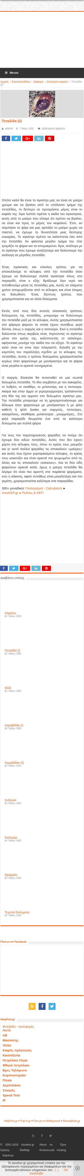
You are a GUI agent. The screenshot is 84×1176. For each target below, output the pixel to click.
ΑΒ (5, 1035)
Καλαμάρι (11, 837)
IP (4, 1100)
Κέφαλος (10, 613)
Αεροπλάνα (11, 1085)
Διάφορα (38, 81)
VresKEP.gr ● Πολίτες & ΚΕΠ (22, 493)
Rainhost (8, 1155)
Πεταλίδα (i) (12, 650)
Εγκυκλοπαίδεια (21, 81)
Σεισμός (9, 1090)
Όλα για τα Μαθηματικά (46, 1121)
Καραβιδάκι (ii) (14, 762)
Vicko (7, 1045)
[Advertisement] (42, 40)
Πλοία (7, 1080)
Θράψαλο (11, 875)
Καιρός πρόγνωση (17, 1050)
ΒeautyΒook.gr (71, 1121)
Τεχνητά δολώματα (17, 912)
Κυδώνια (10, 800)
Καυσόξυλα (11, 1055)
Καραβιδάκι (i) (14, 725)
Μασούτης (11, 1040)
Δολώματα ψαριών (57, 81)
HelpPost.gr (11, 1121)
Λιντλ (7, 1030)
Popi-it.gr (25, 1121)
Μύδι (8, 688)
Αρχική (4, 81)
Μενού (11, 72)
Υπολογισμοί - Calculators (43, 488)
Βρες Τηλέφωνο (15, 1070)
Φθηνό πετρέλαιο (16, 1065)
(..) (57, 1170)
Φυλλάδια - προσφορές (18, 1026)
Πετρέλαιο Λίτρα (15, 1060)
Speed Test (11, 1095)
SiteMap (25, 1150)
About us (46, 1144)
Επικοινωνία (47, 1150)
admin (9, 128)
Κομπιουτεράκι (14, 1075)
